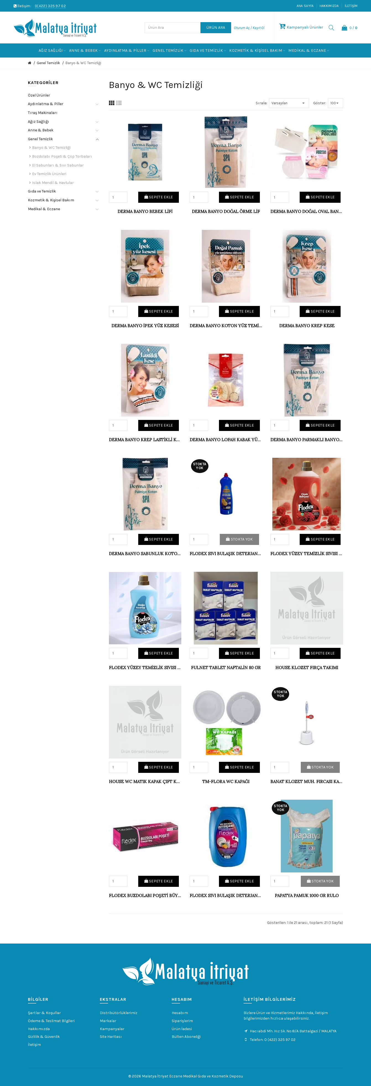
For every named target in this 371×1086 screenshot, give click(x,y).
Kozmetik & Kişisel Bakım (51, 200)
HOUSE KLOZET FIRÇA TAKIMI (306, 667)
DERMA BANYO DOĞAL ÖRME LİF (226, 211)
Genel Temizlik (48, 63)
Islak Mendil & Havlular (53, 182)
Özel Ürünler (39, 95)
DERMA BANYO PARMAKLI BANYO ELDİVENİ (306, 439)
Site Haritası (111, 1036)
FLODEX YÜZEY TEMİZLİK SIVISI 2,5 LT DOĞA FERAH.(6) (145, 667)
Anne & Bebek (40, 130)
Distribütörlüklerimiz (118, 1012)
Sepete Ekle (158, 197)
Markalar (108, 1021)
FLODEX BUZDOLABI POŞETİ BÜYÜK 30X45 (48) (145, 895)
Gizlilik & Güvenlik (44, 1036)
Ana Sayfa (305, 6)
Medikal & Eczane (44, 209)
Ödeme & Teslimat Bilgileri (51, 1021)
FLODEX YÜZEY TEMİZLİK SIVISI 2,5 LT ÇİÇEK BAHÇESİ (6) (306, 553)
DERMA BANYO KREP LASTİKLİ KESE (145, 439)
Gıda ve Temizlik (42, 191)
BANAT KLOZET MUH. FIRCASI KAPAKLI (306, 781)
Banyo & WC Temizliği (83, 63)
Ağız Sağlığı (38, 121)
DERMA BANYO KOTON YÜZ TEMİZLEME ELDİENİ (226, 325)
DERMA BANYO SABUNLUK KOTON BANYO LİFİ (145, 553)
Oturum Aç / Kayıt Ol (249, 28)
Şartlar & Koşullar (44, 1012)
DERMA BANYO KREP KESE (307, 325)
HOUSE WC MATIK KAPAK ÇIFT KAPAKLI (145, 781)
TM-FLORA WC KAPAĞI (225, 781)
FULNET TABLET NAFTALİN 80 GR (226, 667)
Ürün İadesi (182, 1029)
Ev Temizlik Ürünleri (49, 174)
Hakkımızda (329, 6)
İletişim (351, 6)
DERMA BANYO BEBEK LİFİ (145, 211)
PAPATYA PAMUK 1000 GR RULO (307, 895)
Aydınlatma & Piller (45, 104)
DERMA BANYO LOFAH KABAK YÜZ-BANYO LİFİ (226, 439)
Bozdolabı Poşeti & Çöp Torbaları (62, 156)
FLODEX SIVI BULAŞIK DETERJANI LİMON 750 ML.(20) (226, 553)
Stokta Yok (239, 539)
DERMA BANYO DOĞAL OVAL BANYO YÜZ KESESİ (306, 211)
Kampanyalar (112, 1029)
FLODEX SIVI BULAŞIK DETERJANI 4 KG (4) (226, 895)
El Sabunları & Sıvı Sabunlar (58, 165)
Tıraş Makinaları (43, 112)
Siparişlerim (182, 1021)
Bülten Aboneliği (186, 1036)
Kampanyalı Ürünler (301, 27)
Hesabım (180, 1012)
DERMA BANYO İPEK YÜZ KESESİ (145, 325)
